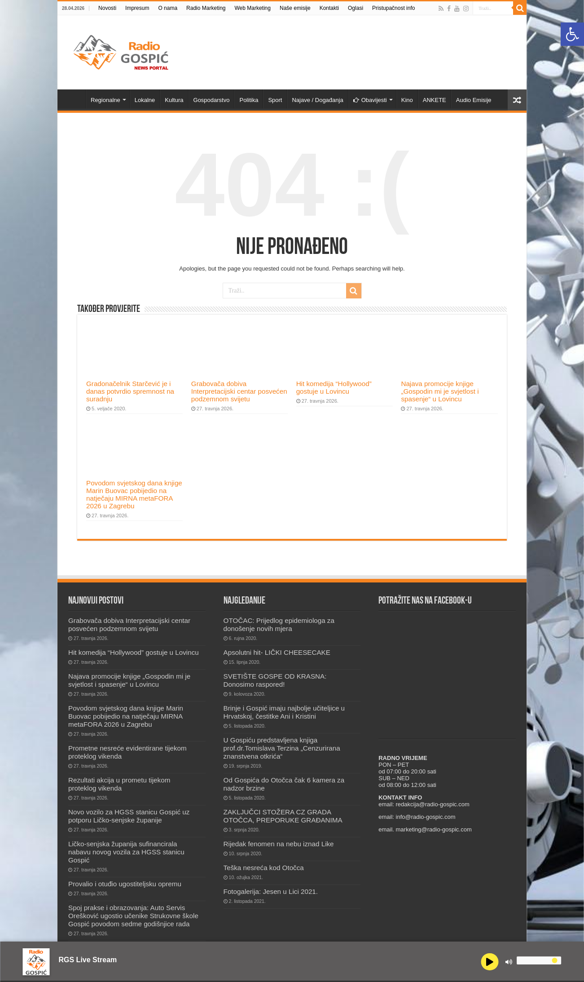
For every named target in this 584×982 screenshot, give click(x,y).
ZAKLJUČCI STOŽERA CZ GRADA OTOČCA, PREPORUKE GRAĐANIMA (283, 816)
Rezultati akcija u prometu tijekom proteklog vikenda (119, 784)
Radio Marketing (205, 8)
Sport (275, 100)
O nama (167, 8)
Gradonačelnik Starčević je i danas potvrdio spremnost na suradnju (130, 391)
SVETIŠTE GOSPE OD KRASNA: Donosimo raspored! (275, 680)
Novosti (107, 8)
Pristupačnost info (393, 8)
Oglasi (355, 8)
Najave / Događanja (317, 100)
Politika (248, 100)
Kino (407, 100)
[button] (572, 34)
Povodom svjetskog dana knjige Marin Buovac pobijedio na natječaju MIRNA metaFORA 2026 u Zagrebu (134, 494)
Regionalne (105, 100)
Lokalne (145, 100)
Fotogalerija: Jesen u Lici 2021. (271, 891)
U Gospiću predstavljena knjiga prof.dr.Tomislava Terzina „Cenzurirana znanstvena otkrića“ (282, 748)
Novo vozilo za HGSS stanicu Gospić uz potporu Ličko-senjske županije (128, 816)
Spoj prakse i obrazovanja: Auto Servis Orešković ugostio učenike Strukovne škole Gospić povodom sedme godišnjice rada (133, 916)
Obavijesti (370, 100)
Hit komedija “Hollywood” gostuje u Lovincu (334, 387)
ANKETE (434, 100)
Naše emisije (295, 8)
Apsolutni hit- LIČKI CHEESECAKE (277, 652)
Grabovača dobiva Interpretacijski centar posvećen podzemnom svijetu (239, 391)
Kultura (174, 100)
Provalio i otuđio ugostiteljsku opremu (124, 884)
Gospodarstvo (211, 100)
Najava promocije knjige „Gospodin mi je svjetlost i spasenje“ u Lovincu (440, 391)
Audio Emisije (474, 100)
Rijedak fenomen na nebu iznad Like (279, 844)
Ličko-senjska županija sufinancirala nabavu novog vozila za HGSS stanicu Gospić (126, 852)
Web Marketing (252, 8)
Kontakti (329, 8)
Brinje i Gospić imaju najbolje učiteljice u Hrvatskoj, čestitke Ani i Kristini (284, 712)
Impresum (137, 8)
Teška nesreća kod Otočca (264, 867)
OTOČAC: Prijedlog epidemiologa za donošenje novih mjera (279, 624)
